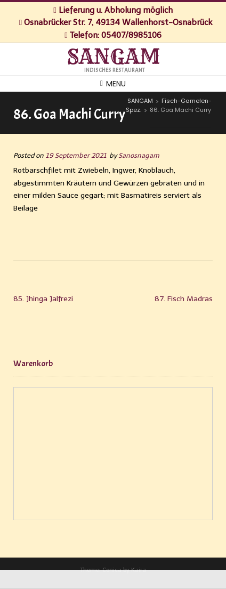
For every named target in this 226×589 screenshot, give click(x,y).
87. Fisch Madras (184, 298)
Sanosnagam (138, 155)
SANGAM (113, 57)
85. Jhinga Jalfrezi (43, 298)
